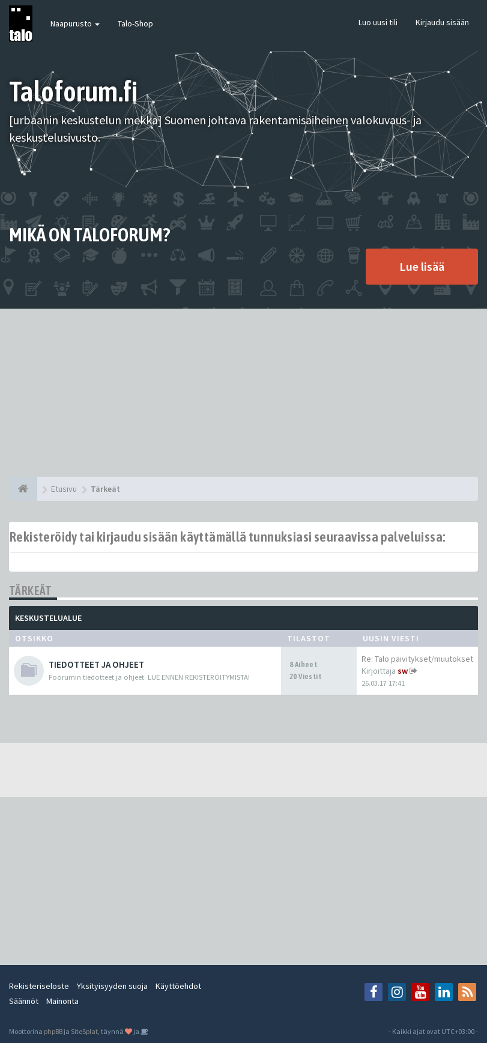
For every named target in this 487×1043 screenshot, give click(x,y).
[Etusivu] (23, 489)
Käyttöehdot (178, 986)
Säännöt (23, 1001)
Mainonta (62, 1001)
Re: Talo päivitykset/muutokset (417, 658)
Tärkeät (30, 590)
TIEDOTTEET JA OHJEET (96, 664)
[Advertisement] (243, 393)
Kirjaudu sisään (442, 22)
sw (403, 670)
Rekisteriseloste (39, 986)
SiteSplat (84, 1031)
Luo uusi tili (378, 22)
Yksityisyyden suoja (112, 986)
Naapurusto (75, 23)
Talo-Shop (135, 23)
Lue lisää (421, 266)
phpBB (53, 1031)
